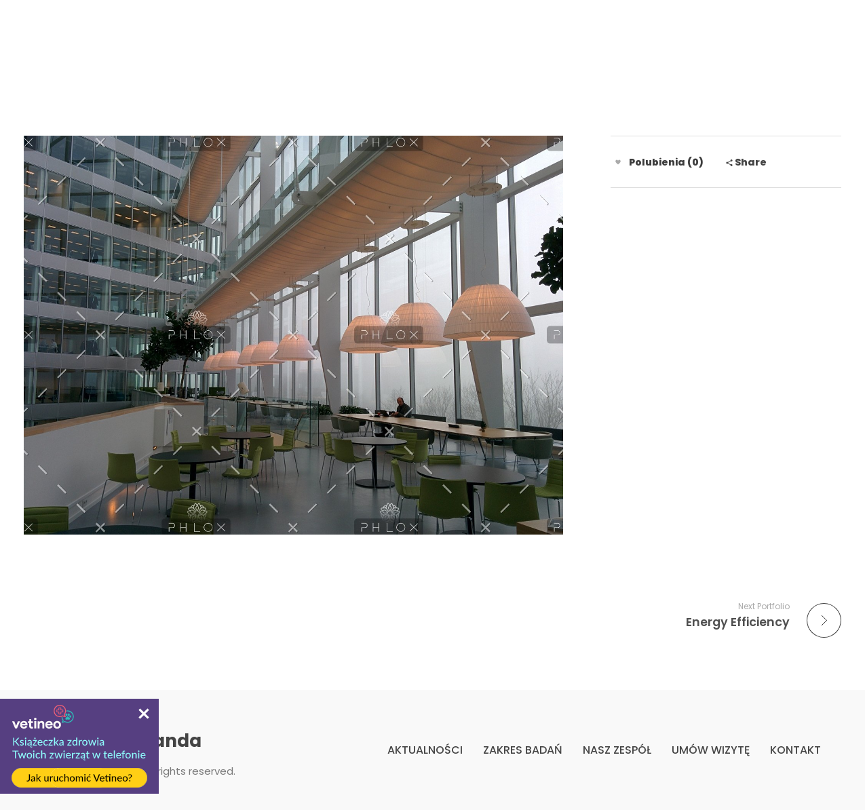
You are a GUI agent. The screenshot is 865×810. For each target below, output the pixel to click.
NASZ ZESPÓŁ (617, 750)
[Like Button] (618, 162)
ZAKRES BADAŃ (522, 750)
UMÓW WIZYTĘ (711, 750)
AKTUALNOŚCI (425, 750)
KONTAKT (795, 750)
